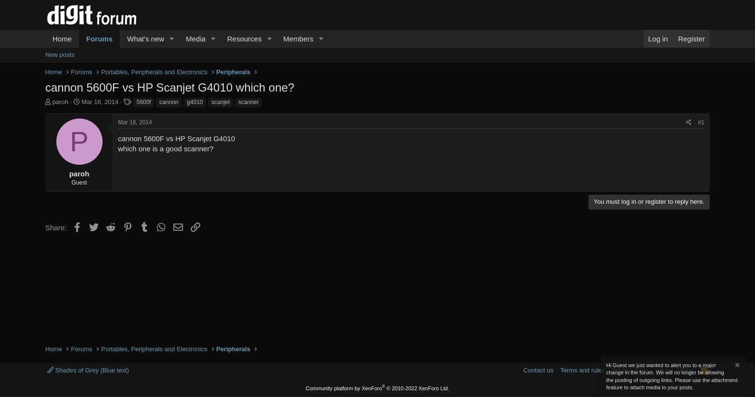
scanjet (220, 102)
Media (196, 39)
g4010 (195, 102)
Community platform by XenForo (377, 388)
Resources (244, 39)
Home (62, 39)
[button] (172, 39)
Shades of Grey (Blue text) (88, 370)
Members (298, 39)
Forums (99, 39)
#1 (701, 122)
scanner (248, 102)
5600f (143, 102)
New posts (60, 54)
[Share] (689, 122)
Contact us (538, 370)
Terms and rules (582, 370)
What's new (145, 39)
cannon (168, 102)
